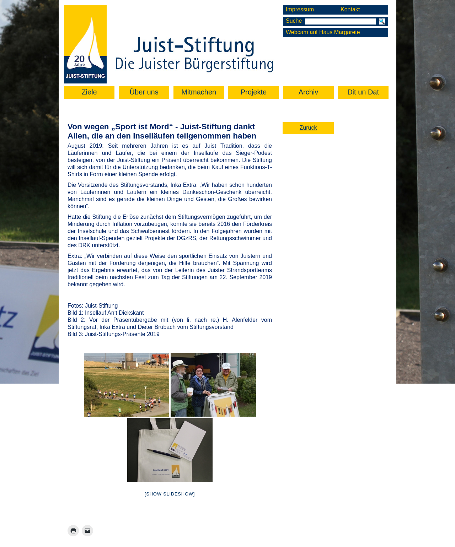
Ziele (89, 92)
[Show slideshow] (170, 494)
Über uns (144, 92)
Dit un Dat (363, 92)
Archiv (308, 92)
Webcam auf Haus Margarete (323, 32)
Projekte (254, 92)
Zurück (308, 128)
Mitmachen (198, 92)
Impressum (300, 9)
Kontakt (350, 9)
